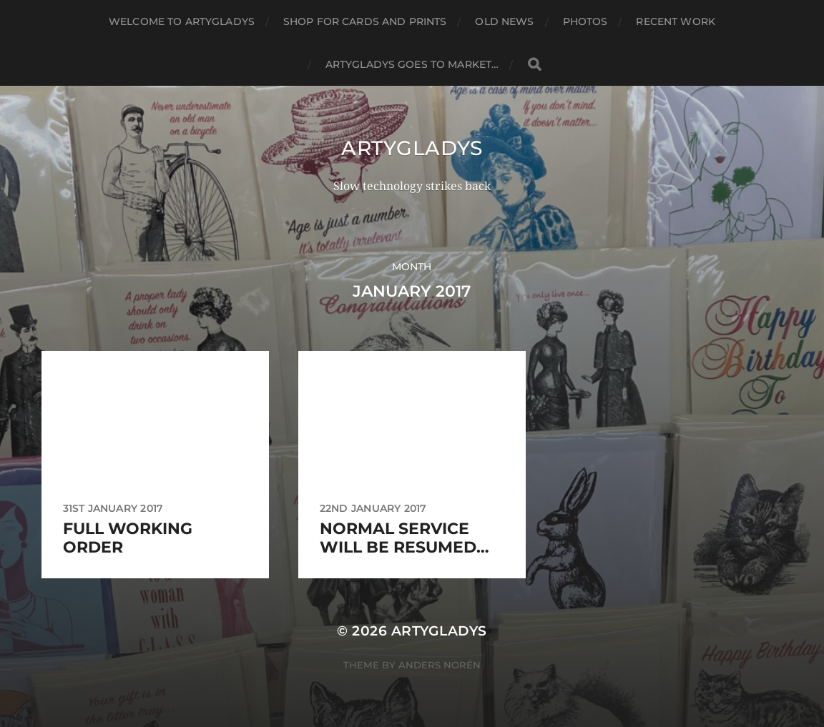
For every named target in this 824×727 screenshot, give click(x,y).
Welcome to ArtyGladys (182, 21)
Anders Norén (439, 665)
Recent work (675, 21)
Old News (504, 21)
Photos (585, 21)
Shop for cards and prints (365, 21)
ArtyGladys (412, 148)
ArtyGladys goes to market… (412, 64)
